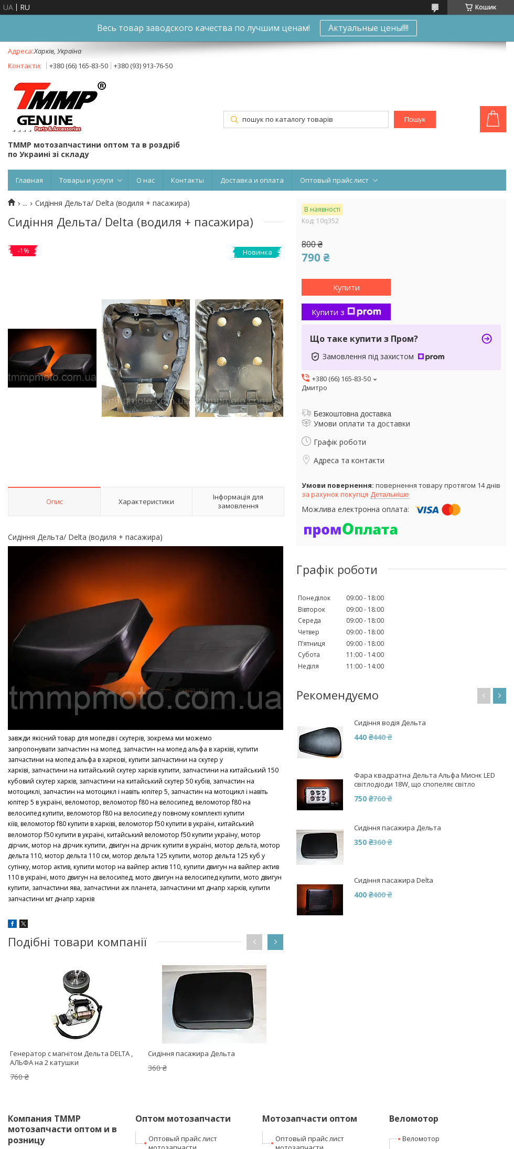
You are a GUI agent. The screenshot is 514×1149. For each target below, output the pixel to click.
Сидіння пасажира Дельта (191, 1053)
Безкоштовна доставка (352, 414)
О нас (145, 180)
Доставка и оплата (252, 180)
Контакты (187, 180)
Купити (346, 287)
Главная (29, 180)
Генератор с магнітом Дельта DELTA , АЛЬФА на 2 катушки (71, 1058)
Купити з (346, 312)
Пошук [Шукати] (414, 119)
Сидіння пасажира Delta (393, 880)
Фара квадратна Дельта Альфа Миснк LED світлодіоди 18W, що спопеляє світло (424, 780)
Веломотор (421, 1138)
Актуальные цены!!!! (368, 28)
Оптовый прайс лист (334, 180)
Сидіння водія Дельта (390, 722)
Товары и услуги (86, 180)
